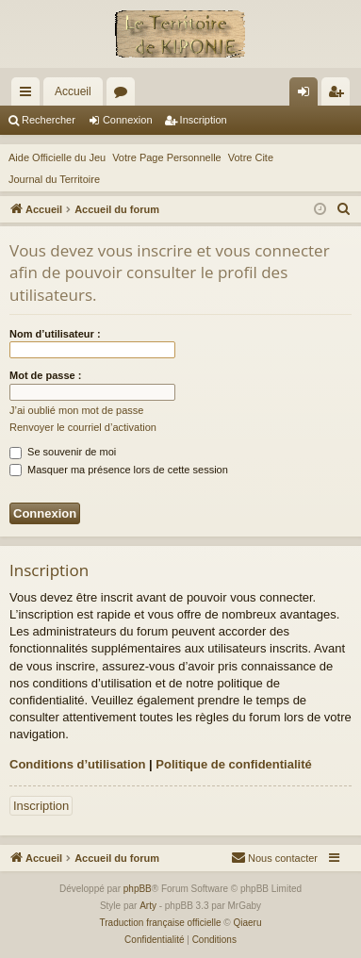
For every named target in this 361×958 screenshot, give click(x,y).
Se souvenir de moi (62, 451)
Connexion (128, 119)
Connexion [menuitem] (308, 95)
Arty (147, 905)
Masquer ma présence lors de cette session (118, 469)
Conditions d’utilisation (77, 764)
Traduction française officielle (161, 922)
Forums (124, 95)
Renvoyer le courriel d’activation (82, 427)
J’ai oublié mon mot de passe (76, 410)
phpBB (137, 889)
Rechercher (48, 119)
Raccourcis (29, 95)
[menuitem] (344, 209)
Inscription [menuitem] (340, 95)
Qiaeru (247, 922)
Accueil (73, 91)
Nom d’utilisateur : (55, 333)
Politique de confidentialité (233, 764)
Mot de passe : (45, 375)
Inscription (203, 119)
